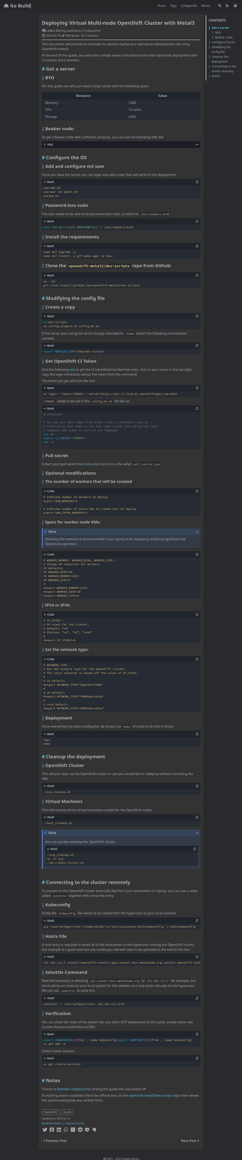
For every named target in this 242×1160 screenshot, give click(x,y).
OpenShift (92, 31)
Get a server (220, 28)
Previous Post (54, 1140)
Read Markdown (52, 1123)
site (72, 369)
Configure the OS (223, 42)
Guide (67, 1112)
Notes (216, 76)
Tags (174, 5)
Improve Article (75, 1123)
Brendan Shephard (71, 1089)
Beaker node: (224, 37)
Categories (189, 5)
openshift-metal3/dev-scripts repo (154, 1095)
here (88, 464)
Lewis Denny (54, 30)
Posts (162, 5)
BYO (218, 32)
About (206, 5)
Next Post (190, 1140)
